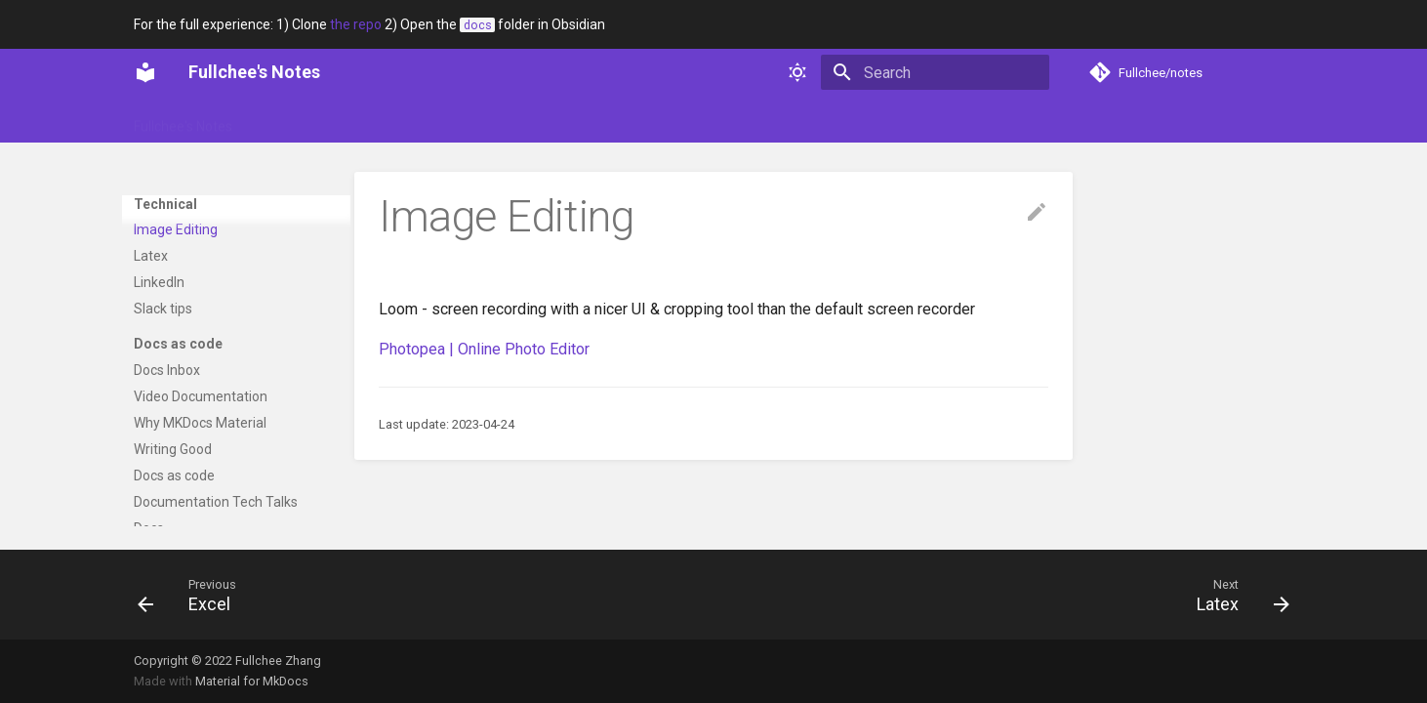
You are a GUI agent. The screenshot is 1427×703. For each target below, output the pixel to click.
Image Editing (176, 370)
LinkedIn (159, 423)
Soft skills (444, 120)
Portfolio (362, 120)
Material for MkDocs (251, 681)
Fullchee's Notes (183, 120)
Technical (529, 120)
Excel (150, 344)
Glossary (284, 120)
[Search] (935, 72)
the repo (356, 24)
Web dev (610, 120)
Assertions (167, 239)
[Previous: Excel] (191, 595)
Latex (151, 396)
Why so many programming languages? (219, 274)
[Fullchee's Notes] (145, 72)
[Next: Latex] (1237, 595)
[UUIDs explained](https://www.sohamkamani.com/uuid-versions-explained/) (234, 194)
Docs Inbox (167, 510)
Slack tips (163, 449)
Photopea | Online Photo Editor (484, 349)
